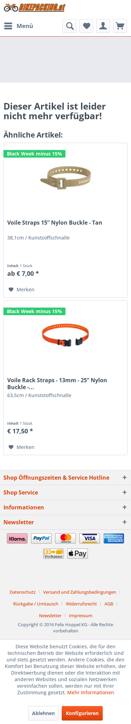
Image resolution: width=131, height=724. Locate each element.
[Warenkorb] (120, 26)
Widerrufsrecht (81, 604)
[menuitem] (18, 26)
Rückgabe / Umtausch (35, 604)
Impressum (80, 615)
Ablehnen (43, 713)
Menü (18, 25)
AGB (108, 604)
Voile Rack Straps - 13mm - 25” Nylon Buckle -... (57, 384)
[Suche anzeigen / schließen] (69, 26)
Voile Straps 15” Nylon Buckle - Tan (54, 222)
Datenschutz (23, 592)
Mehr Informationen (90, 692)
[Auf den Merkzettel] (21, 289)
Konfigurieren (82, 713)
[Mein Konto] (103, 26)
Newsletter (50, 615)
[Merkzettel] (86, 26)
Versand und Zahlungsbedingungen (79, 592)
